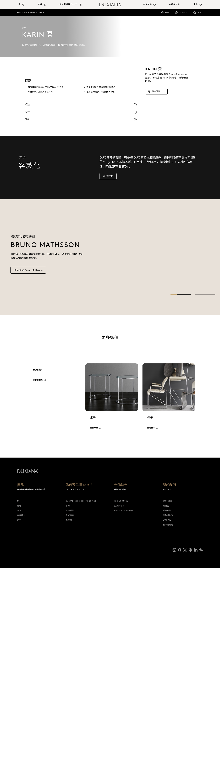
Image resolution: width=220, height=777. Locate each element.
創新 (68, 714)
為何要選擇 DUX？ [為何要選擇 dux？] (79, 694)
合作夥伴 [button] (147, 4)
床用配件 (21, 724)
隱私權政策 (168, 724)
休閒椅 (32, 13)
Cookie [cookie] (167, 729)
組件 (19, 714)
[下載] (80, 328)
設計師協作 (119, 714)
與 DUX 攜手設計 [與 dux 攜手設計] (122, 710)
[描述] (80, 313)
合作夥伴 (120, 694)
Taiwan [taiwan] (183, 13)
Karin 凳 (40, 13)
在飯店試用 (174, 4)
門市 (167, 13)
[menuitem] (27, 4)
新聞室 (166, 714)
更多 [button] (196, 4)
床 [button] (20, 4)
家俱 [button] (40, 4)
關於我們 (169, 694)
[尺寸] (80, 321)
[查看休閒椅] (54, 608)
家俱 (25, 13)
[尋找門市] (156, 132)
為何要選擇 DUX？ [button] (68, 4)
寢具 (19, 719)
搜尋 (199, 13)
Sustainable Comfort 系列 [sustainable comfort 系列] (81, 710)
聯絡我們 (167, 719)
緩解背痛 (70, 724)
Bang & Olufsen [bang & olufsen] (123, 719)
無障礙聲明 (168, 733)
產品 (19, 13)
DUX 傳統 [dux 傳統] (167, 710)
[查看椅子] (168, 608)
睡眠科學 (70, 719)
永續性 (69, 729)
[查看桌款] (111, 608)
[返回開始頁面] (110, 4)
